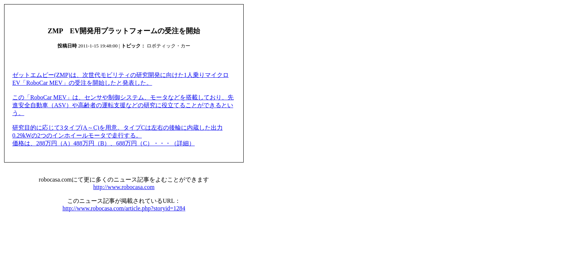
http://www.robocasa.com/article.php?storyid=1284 (123, 208)
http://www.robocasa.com (123, 187)
